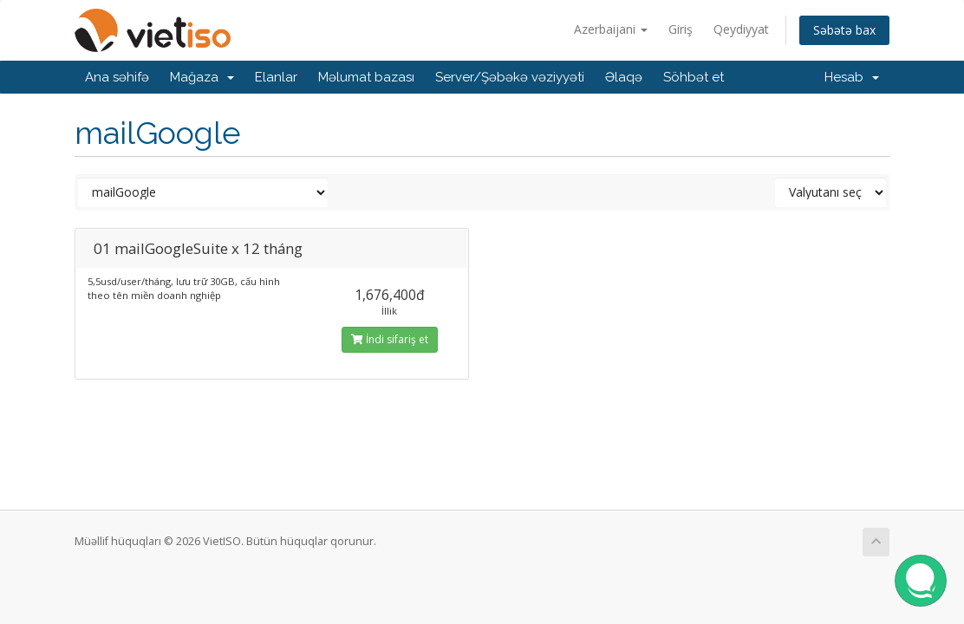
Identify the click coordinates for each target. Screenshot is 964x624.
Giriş (680, 29)
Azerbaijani (611, 29)
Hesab (851, 77)
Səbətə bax (844, 30)
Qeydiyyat (741, 29)
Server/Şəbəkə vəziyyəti (509, 77)
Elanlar (276, 77)
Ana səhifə (117, 77)
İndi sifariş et (389, 339)
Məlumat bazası (366, 77)
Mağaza (202, 77)
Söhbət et (693, 77)
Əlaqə (623, 77)
